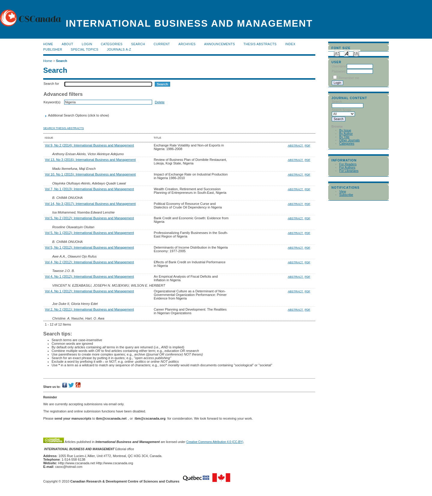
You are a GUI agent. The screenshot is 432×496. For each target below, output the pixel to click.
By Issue (345, 130)
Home (48, 44)
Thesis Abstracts (260, 44)
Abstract (296, 145)
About (67, 44)
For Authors (347, 167)
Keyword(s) (52, 102)
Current (162, 44)
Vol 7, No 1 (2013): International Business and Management (89, 189)
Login (87, 44)
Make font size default (347, 53)
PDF (307, 145)
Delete (159, 102)
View (342, 191)
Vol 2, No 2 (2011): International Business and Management (89, 309)
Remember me (349, 78)
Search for (51, 83)
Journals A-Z (119, 49)
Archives (187, 44)
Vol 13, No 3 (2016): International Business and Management (90, 159)
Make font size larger (356, 53)
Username (339, 66)
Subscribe (346, 194)
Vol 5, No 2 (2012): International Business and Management (89, 218)
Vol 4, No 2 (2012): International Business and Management (89, 262)
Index (290, 44)
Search (138, 44)
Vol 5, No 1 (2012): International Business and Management (89, 233)
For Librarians (348, 171)
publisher (52, 49)
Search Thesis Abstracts (63, 128)
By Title (344, 137)
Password (339, 71)
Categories (346, 143)
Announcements (219, 44)
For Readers (348, 164)
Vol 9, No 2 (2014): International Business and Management (89, 145)
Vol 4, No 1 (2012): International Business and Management (89, 276)
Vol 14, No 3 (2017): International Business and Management (90, 203)
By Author (346, 133)
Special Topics (84, 49)
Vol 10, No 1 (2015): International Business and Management (90, 174)
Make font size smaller (337, 53)
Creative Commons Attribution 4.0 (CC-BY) (214, 442)
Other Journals (349, 140)
